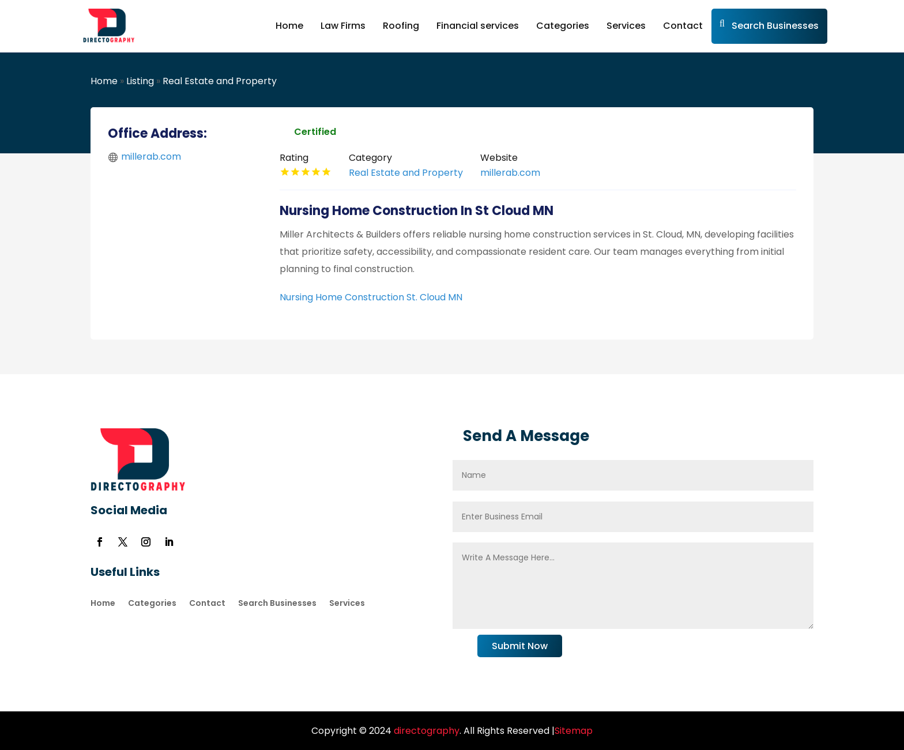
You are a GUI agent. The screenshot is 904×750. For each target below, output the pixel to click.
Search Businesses (775, 25)
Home (289, 25)
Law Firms (343, 25)
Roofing (401, 25)
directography (425, 730)
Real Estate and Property (220, 81)
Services (626, 25)
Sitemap (574, 730)
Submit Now (520, 646)
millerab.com (151, 156)
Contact (683, 25)
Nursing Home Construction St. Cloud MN (371, 297)
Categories (562, 25)
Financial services (477, 25)
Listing (140, 81)
